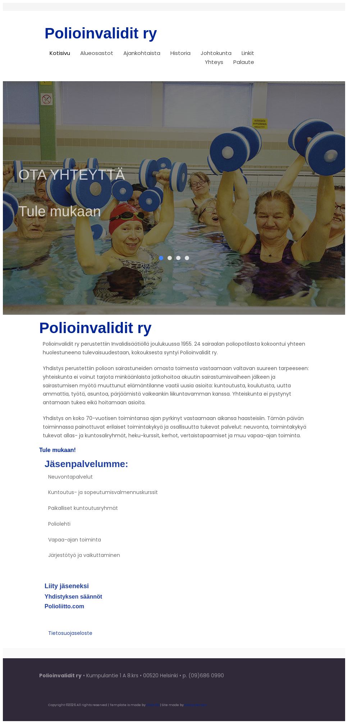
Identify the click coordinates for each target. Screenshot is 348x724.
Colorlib (152, 704)
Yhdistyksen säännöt (73, 600)
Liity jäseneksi (67, 589)
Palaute (243, 62)
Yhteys (214, 62)
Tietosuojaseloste (70, 636)
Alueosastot (96, 53)
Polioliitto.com (64, 610)
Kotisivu (60, 53)
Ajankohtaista (141, 53)
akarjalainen (195, 704)
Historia (180, 53)
